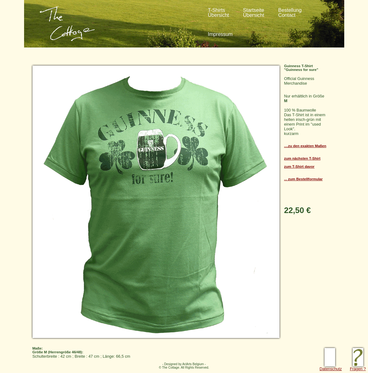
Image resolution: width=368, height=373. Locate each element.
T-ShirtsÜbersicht (218, 12)
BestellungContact (290, 12)
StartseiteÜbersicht (253, 12)
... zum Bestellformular (303, 179)
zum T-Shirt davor (299, 166)
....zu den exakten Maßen (305, 146)
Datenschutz (331, 367)
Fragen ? (358, 367)
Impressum (220, 34)
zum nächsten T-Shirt (302, 158)
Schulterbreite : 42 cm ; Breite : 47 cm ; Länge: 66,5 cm (181, 351)
